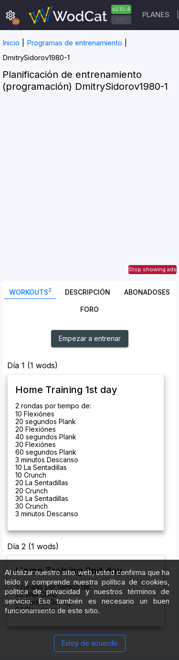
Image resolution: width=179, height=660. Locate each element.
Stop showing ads (152, 269)
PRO (121, 19)
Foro (89, 309)
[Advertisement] (89, 191)
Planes (155, 14)
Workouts (30, 291)
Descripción (87, 292)
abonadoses (147, 292)
